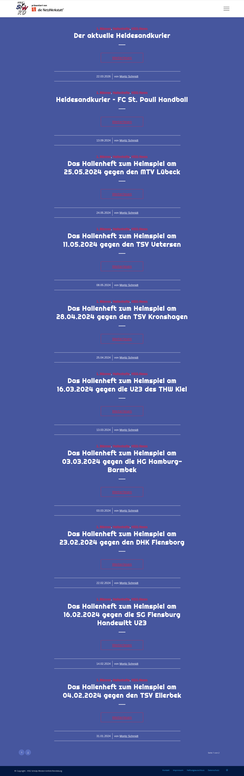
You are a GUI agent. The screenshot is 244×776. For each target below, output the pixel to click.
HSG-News (139, 28)
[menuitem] (225, 8)
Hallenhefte (121, 28)
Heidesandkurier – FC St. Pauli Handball (122, 100)
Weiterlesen (122, 57)
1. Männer (103, 28)
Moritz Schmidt (128, 76)
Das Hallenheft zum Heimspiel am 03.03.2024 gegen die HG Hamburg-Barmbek (122, 461)
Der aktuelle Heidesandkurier (122, 36)
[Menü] (225, 8)
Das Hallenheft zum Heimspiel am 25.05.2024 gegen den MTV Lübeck (122, 168)
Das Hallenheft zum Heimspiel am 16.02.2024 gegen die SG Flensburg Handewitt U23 (122, 614)
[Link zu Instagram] (226, 770)
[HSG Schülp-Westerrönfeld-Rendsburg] (40, 8)
